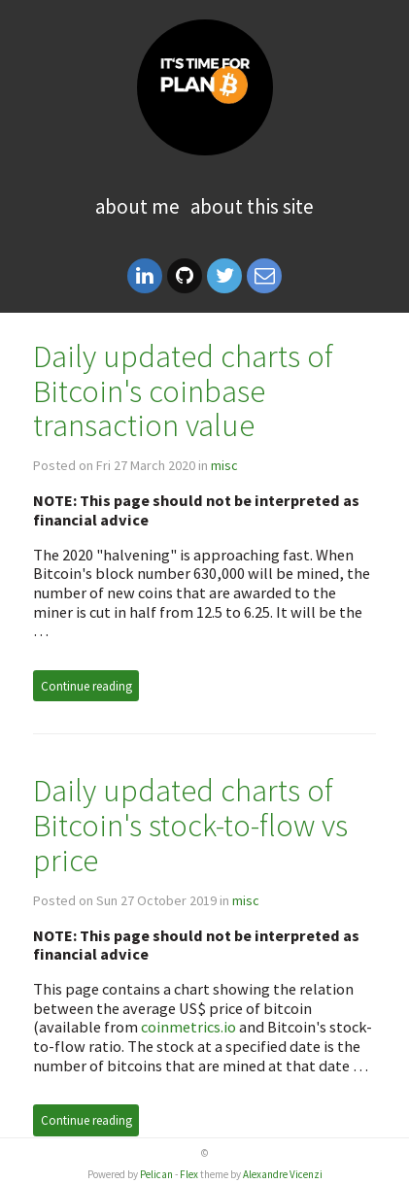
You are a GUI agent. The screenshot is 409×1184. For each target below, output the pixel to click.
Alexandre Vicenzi (283, 1174)
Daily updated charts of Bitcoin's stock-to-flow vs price (190, 825)
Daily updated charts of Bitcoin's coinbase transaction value (183, 391)
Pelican (156, 1174)
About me (137, 206)
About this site (252, 206)
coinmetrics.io (188, 1026)
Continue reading (86, 686)
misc (224, 465)
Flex (189, 1174)
